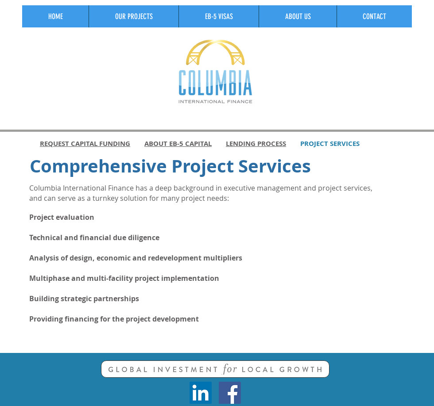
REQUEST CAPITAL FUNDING (85, 143)
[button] (133, 16)
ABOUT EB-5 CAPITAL (178, 143)
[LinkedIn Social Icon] (201, 393)
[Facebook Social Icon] (230, 393)
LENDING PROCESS (256, 143)
